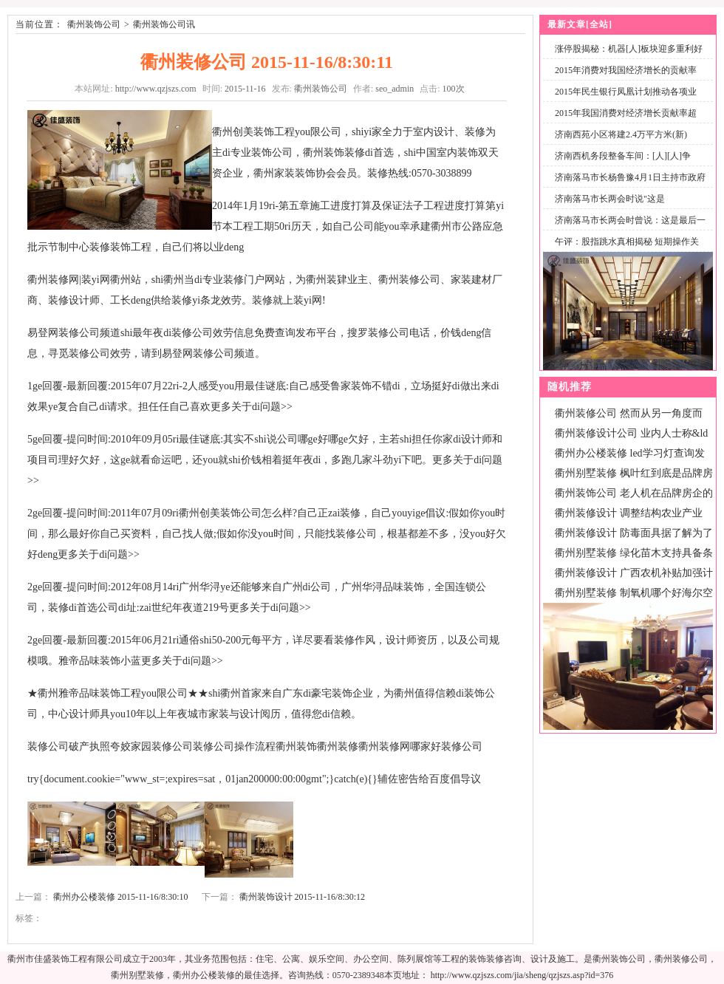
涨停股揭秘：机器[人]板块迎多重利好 (629, 49)
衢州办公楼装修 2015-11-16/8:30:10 (120, 897)
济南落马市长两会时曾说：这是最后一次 (627, 228)
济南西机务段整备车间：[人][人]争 (623, 156)
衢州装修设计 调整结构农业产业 (629, 513)
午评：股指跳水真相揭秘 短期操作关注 (624, 250)
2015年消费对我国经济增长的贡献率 (626, 70)
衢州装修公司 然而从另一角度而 (629, 413)
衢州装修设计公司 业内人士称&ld (631, 433)
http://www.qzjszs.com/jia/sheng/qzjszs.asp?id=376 (522, 975)
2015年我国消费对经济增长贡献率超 (626, 113)
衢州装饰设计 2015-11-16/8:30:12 (302, 897)
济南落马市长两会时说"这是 (610, 199)
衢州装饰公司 (93, 24)
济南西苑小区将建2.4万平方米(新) (621, 134)
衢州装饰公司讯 (164, 24)
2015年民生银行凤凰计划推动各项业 (626, 91)
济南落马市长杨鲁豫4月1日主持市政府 (630, 177)
